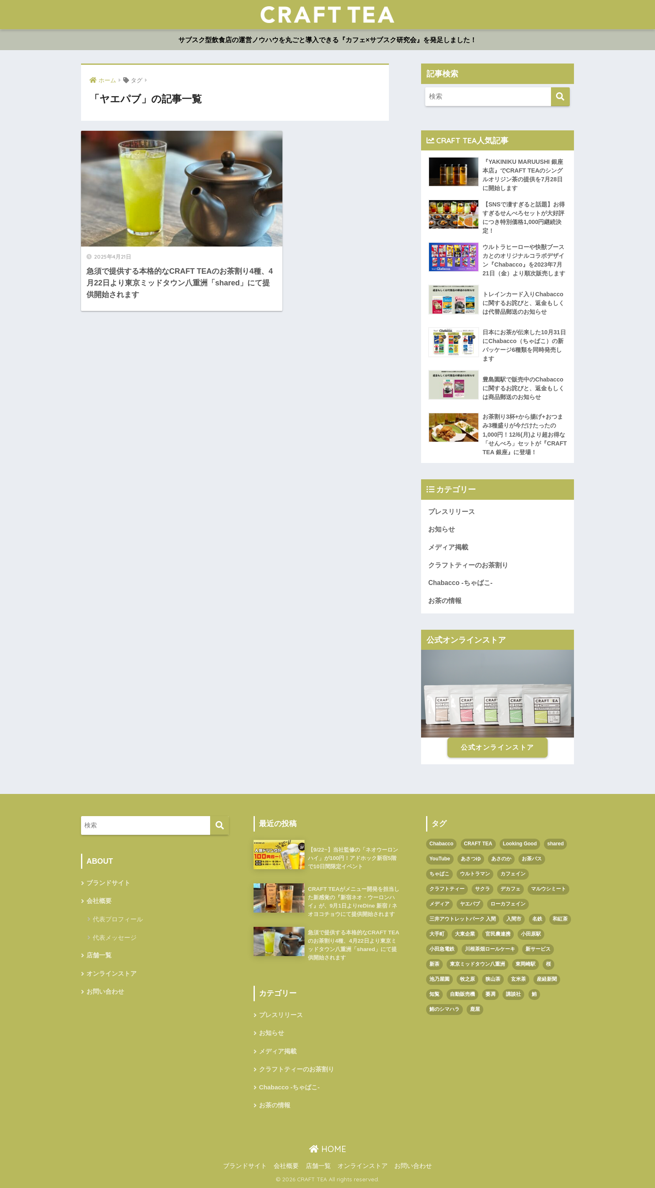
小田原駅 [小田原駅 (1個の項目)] (531, 934)
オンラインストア (111, 973)
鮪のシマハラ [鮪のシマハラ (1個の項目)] (444, 1009)
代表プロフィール (118, 919)
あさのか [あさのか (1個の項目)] (501, 859)
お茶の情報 (445, 600)
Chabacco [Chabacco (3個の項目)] (441, 844)
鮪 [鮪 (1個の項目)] (534, 994)
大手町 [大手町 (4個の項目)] (436, 934)
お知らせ (441, 529)
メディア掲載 (448, 547)
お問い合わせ (105, 991)
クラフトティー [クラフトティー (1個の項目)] (447, 889)
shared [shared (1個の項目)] (555, 844)
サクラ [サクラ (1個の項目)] (482, 889)
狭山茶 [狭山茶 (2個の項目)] (492, 979)
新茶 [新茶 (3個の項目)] (434, 964)
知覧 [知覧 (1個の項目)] (434, 994)
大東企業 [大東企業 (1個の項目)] (465, 934)
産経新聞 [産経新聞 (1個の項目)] (547, 979)
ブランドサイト (108, 883)
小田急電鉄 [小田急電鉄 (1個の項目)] (441, 949)
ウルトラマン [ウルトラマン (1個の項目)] (475, 874)
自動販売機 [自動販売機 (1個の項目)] (462, 994)
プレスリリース (451, 511)
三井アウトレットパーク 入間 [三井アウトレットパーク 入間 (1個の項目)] (462, 919)
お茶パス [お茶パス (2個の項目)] (532, 859)
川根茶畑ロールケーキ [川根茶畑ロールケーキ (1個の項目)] (490, 949)
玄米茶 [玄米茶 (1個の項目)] (518, 979)
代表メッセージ (115, 937)
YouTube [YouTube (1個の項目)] (439, 859)
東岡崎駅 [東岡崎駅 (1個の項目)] (525, 964)
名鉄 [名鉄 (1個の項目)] (537, 919)
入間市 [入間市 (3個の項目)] (513, 919)
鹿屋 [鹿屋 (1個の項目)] (475, 1009)
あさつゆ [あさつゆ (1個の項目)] (471, 859)
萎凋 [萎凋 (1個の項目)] (490, 994)
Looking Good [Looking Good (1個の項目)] (520, 844)
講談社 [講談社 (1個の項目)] (513, 994)
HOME (327, 1149)
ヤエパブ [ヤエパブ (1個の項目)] (470, 904)
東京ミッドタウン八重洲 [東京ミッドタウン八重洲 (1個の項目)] (477, 964)
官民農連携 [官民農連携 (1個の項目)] (497, 934)
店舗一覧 (99, 955)
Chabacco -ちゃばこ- (460, 582)
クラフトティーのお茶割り (468, 565)
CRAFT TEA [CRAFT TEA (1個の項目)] (478, 844)
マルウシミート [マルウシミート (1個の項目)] (548, 889)
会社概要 (99, 901)
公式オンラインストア (497, 747)
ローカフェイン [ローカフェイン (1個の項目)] (508, 904)
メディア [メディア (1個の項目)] (439, 904)
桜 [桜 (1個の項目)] (548, 964)
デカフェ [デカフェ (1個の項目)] (510, 889)
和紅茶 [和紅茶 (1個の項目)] (560, 919)
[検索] (560, 96)
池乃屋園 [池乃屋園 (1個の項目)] (439, 979)
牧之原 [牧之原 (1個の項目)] (467, 979)
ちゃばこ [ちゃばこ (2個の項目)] (439, 874)
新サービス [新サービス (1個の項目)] (538, 949)
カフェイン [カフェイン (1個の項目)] (513, 874)
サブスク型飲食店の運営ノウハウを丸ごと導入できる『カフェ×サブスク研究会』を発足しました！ (327, 39)
